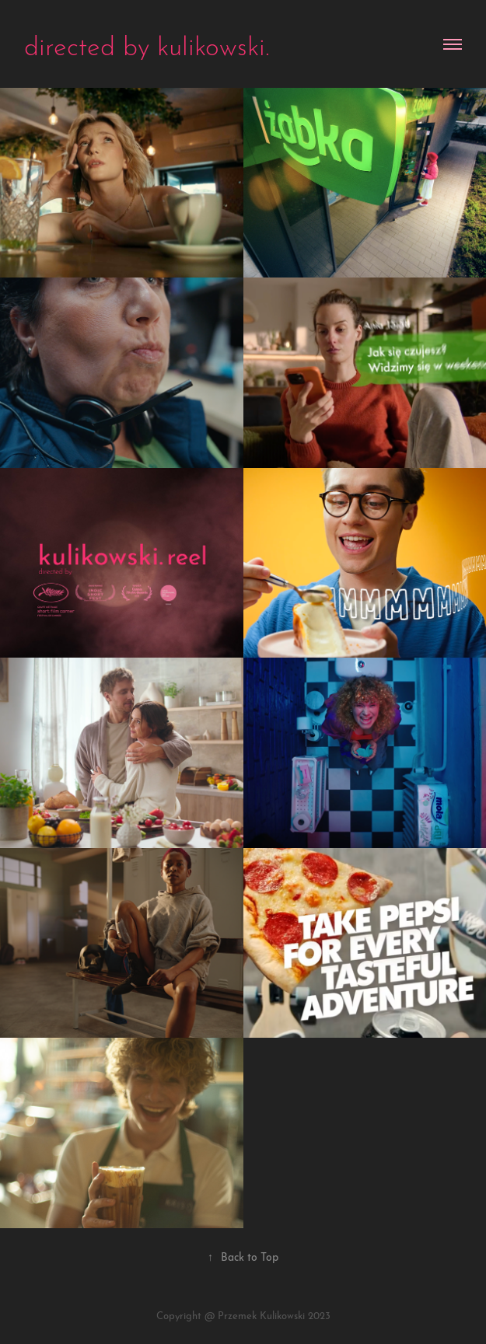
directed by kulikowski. (147, 43)
